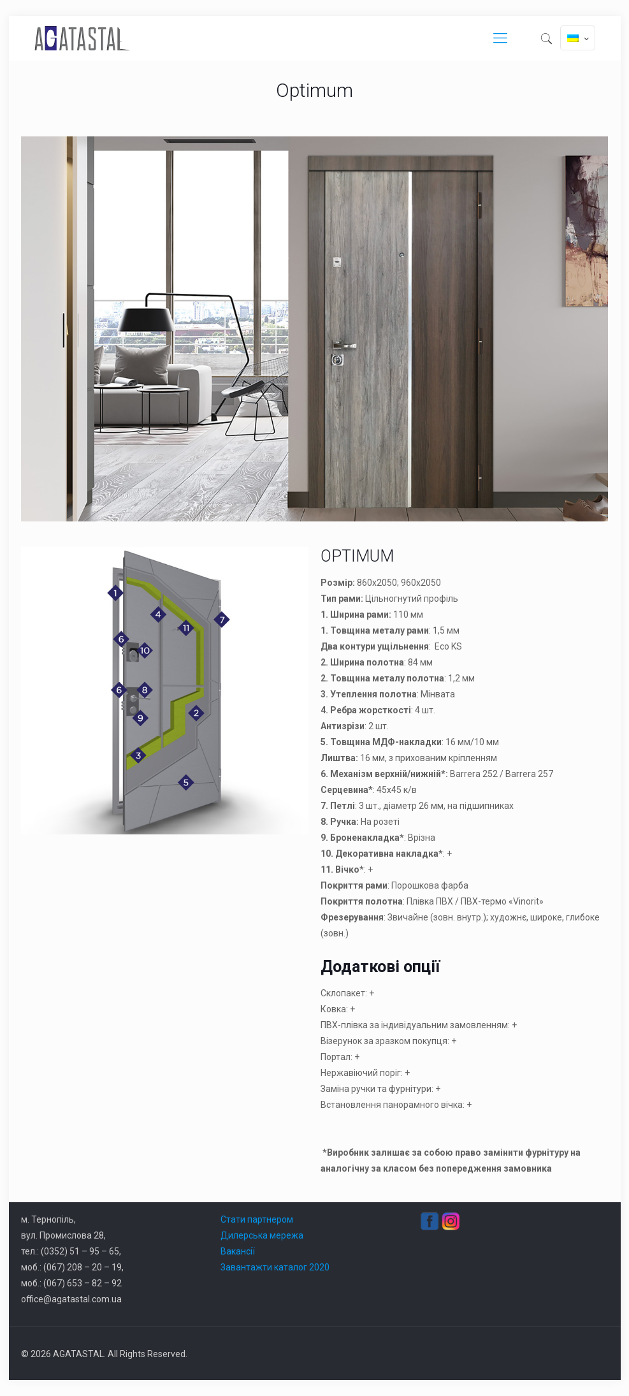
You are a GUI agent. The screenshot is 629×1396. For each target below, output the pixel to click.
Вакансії (238, 1251)
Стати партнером (257, 1219)
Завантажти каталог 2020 (275, 1267)
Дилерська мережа (262, 1235)
